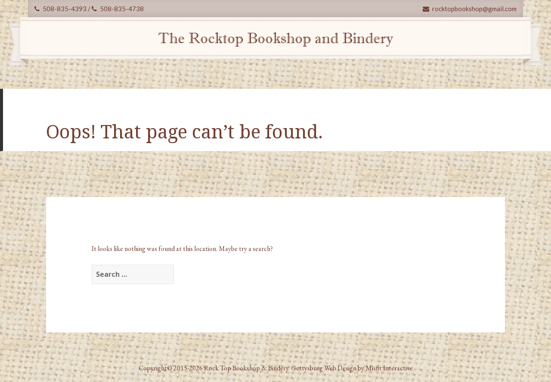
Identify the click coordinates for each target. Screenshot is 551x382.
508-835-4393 (60, 9)
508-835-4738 (118, 9)
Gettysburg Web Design (323, 368)
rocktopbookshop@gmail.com (470, 9)
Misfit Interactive (389, 368)
